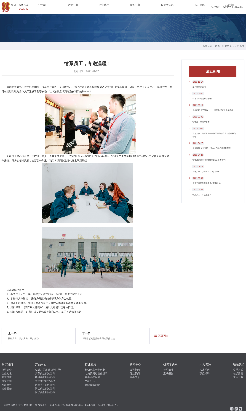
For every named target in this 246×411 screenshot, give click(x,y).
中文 (228, 7)
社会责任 (7, 388)
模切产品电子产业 (95, 369)
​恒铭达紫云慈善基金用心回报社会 (98, 338)
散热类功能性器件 (45, 384)
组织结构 (7, 381)
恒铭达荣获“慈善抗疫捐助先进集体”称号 (209, 160)
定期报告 (168, 373)
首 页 (63, 7)
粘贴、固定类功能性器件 (49, 369)
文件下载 (238, 377)
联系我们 (181, 7)
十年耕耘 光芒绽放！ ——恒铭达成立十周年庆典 (213, 110)
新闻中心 (128, 7)
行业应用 (111, 7)
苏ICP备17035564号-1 (108, 405)
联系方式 (238, 369)
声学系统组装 (92, 377)
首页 (217, 46)
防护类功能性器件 (45, 392)
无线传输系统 (92, 384)
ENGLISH (238, 7)
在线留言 (238, 373)
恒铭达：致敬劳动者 (201, 122)
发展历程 (7, 384)
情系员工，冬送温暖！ (202, 195)
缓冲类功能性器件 (45, 381)
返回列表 (161, 335)
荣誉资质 (7, 377)
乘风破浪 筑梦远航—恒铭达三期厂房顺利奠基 (212, 148)
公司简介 (7, 369)
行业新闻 (135, 373)
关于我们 (78, 7)
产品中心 (94, 7)
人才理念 (205, 369)
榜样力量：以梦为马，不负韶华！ (24, 338)
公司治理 (168, 369)
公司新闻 (239, 46)
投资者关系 (146, 7)
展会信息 (135, 377)
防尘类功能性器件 (45, 388)
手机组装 (90, 381)
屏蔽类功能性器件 (45, 373)
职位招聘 (205, 373)
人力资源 (164, 7)
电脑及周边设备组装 (96, 373)
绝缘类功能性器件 (45, 377)
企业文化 (7, 373)
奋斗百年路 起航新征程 (202, 98)
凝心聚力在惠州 (199, 87)
